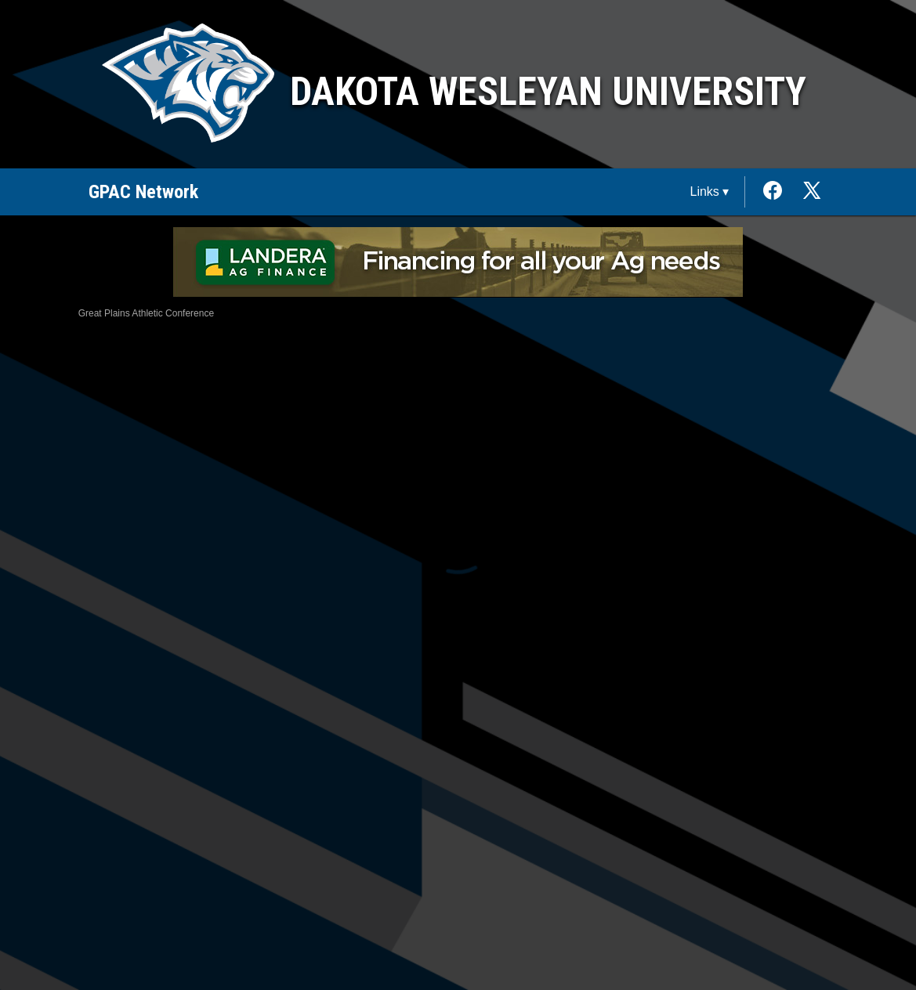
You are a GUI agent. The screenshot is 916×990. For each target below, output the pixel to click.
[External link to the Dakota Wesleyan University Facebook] (780, 192)
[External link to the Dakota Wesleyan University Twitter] (812, 192)
